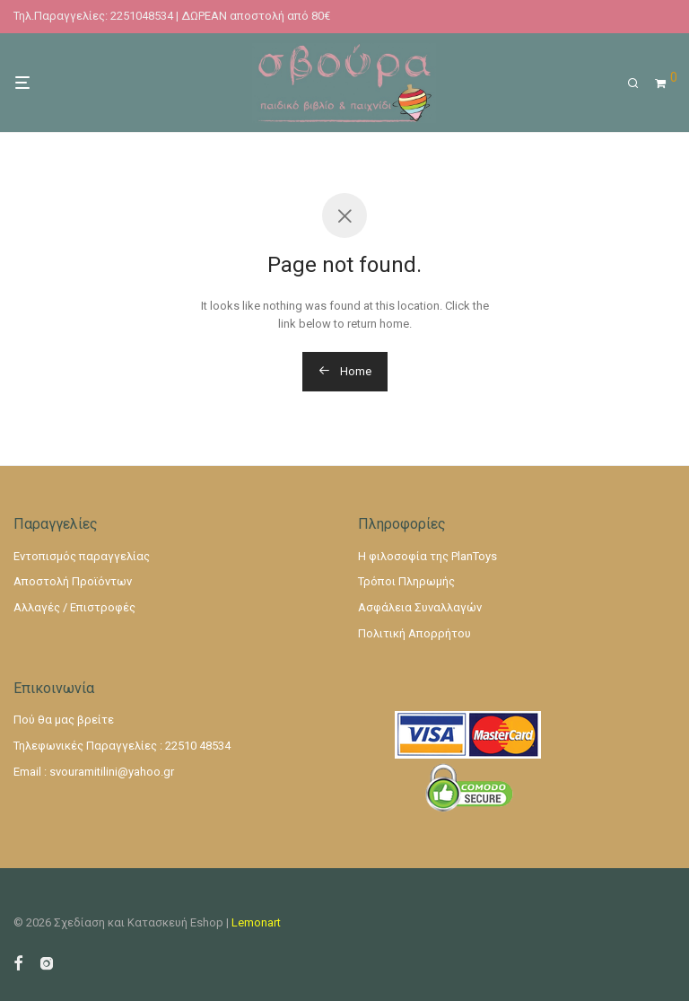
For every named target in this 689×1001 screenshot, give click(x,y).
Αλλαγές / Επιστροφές (74, 607)
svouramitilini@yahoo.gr (111, 771)
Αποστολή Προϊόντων (72, 581)
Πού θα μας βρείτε (63, 719)
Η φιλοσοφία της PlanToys (427, 556)
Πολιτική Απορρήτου (414, 633)
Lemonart (256, 922)
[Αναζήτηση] (639, 83)
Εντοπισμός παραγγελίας (81, 556)
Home (344, 371)
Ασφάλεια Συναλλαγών (420, 607)
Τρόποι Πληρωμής (406, 581)
